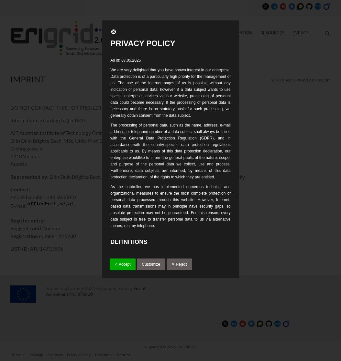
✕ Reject (179, 264)
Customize (151, 264)
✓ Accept (122, 264)
